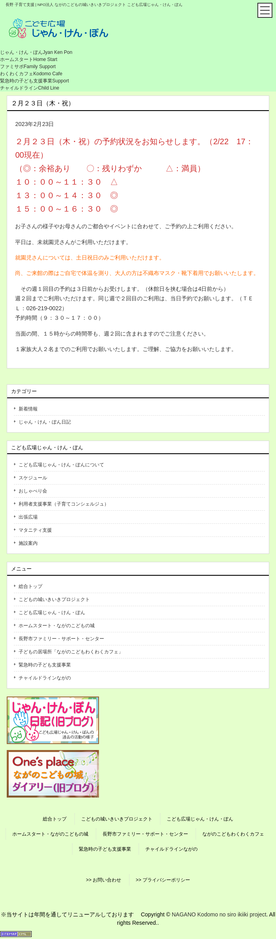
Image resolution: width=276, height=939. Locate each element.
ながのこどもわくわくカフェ (233, 834)
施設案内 (28, 543)
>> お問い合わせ (103, 880)
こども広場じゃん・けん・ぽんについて (61, 465)
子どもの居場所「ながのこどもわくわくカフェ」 (71, 652)
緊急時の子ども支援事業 (45, 665)
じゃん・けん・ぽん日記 (45, 422)
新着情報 (28, 409)
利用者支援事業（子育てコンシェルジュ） (64, 504)
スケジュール (33, 478)
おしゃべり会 (33, 491)
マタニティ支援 (35, 530)
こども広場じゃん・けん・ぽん (52, 612)
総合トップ (30, 586)
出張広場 (28, 517)
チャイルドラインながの (45, 678)
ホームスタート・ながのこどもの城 (57, 625)
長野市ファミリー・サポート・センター (61, 638)
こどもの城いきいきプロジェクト (54, 599)
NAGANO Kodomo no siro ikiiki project (219, 914)
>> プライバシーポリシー (163, 880)
